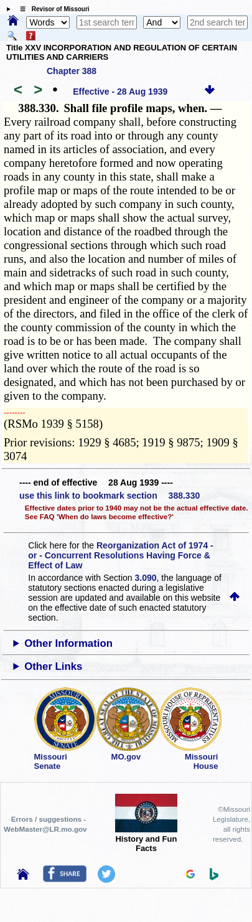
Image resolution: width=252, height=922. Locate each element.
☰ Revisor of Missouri (52, 9)
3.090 (146, 578)
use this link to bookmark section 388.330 (109, 496)
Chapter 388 (71, 71)
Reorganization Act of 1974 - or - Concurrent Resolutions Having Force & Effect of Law (120, 555)
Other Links (53, 666)
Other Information (68, 643)
